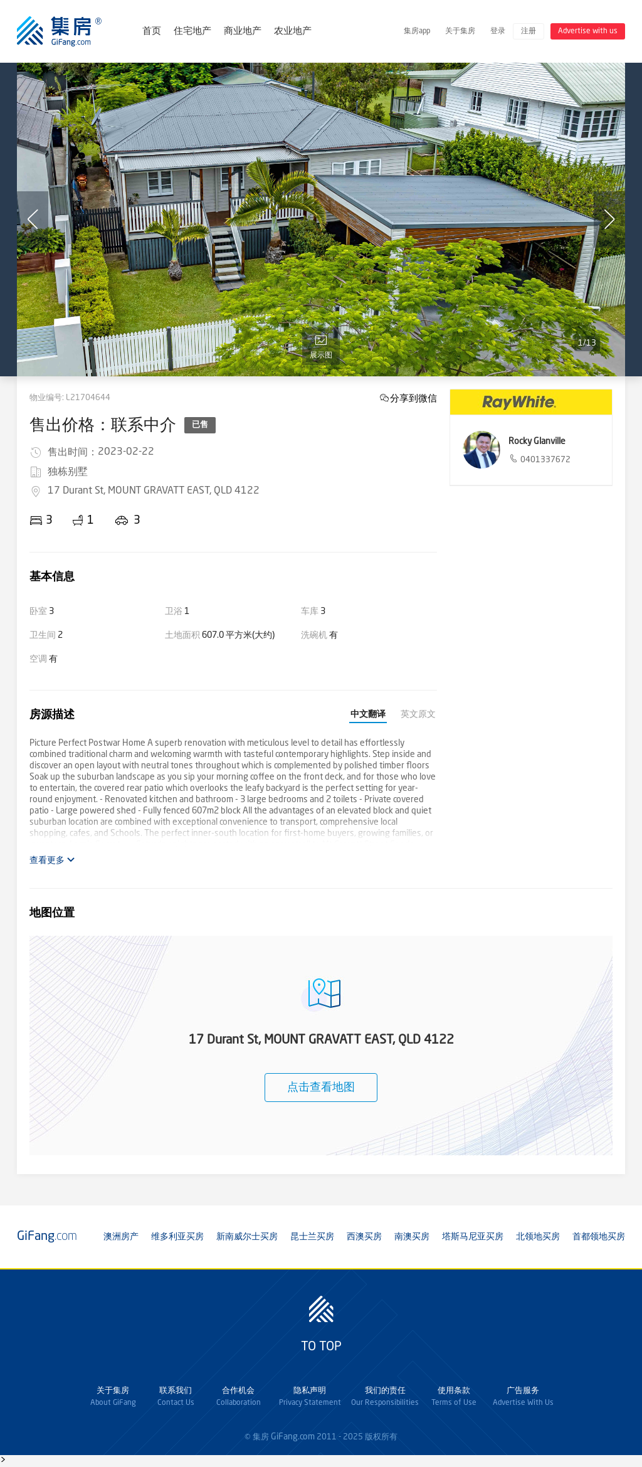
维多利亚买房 (177, 1236)
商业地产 (242, 31)
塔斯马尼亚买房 (472, 1236)
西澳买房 (364, 1236)
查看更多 (52, 860)
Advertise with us (588, 31)
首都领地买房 (598, 1236)
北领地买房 (538, 1236)
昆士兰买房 (312, 1236)
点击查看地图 (321, 1087)
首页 (151, 31)
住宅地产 (192, 31)
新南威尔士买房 (247, 1236)
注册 (528, 31)
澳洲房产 (121, 1236)
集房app (417, 31)
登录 (497, 31)
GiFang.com (293, 1437)
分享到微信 (413, 398)
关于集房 (460, 31)
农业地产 (293, 31)
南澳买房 (411, 1236)
